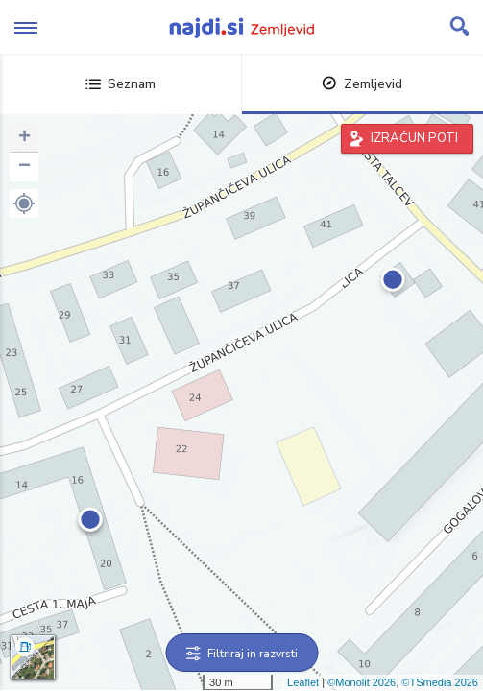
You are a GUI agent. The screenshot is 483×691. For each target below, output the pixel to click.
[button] (24, 203)
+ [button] (24, 138)
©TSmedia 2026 (439, 682)
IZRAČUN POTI (414, 138)
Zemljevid (362, 84)
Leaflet (303, 682)
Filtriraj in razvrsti (241, 653)
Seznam (120, 84)
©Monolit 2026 (361, 682)
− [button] (24, 167)
